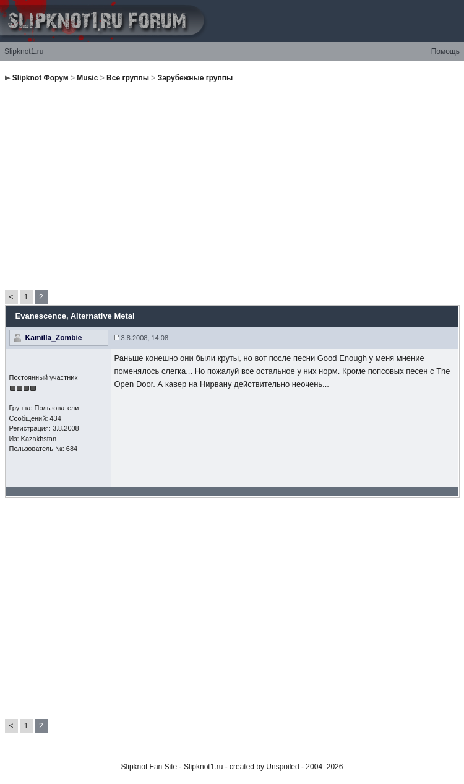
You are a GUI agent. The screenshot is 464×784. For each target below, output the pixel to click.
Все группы (127, 78)
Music (87, 78)
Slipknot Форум (40, 78)
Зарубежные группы (195, 78)
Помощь (445, 51)
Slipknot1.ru (23, 51)
